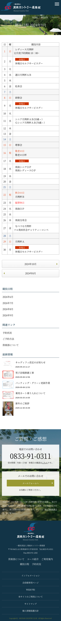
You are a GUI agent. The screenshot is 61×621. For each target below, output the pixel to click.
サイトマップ (30, 603)
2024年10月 (30, 264)
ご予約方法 (8, 338)
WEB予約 (30, 589)
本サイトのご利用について (30, 596)
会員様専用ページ (30, 582)
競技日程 (44, 17)
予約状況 (7, 332)
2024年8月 (30, 273)
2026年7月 (8, 303)
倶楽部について (11, 345)
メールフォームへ (30, 483)
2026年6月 (8, 296)
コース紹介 (33, 559)
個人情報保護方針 (30, 610)
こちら (45, 462)
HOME (35, 17)
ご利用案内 (47, 559)
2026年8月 (8, 309)
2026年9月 (8, 315)
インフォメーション (30, 575)
